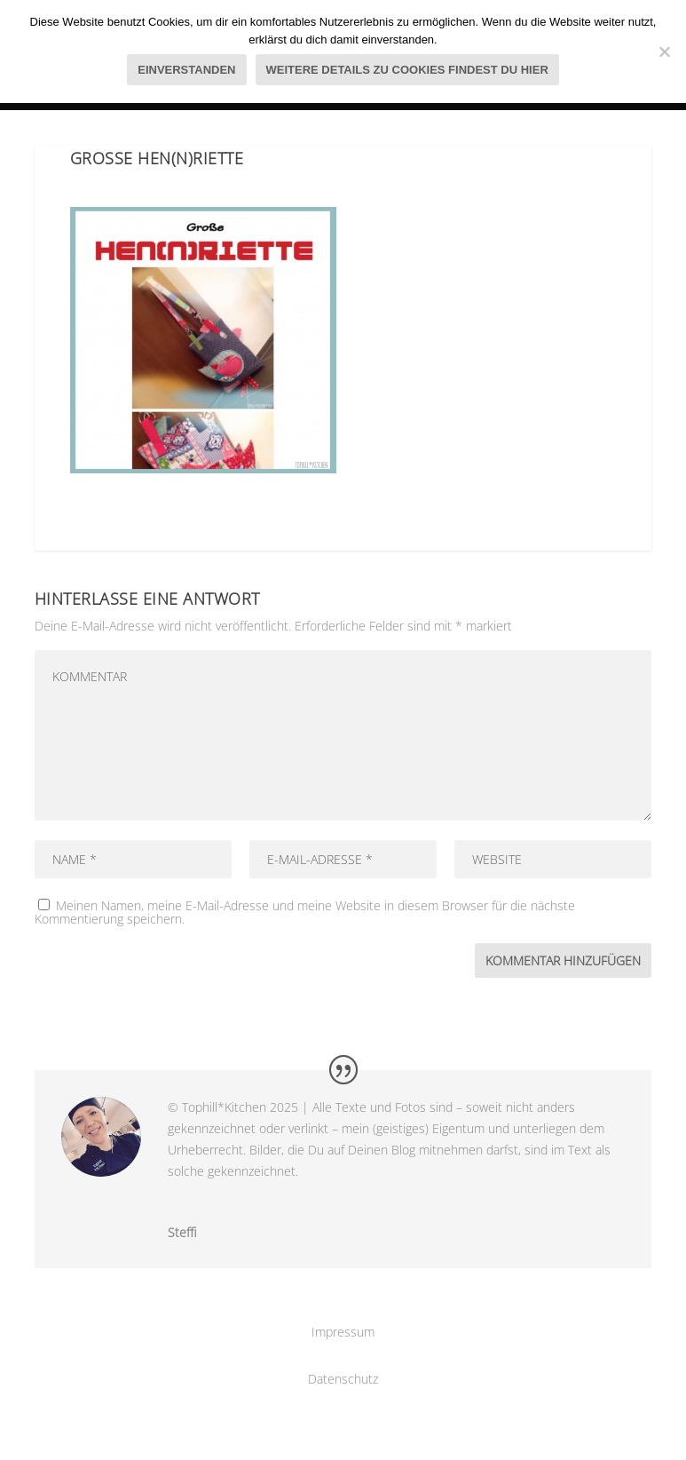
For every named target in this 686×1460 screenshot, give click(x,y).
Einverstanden (186, 69)
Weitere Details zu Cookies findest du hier (407, 69)
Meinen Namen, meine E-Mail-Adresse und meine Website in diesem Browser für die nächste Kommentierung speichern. (305, 912)
